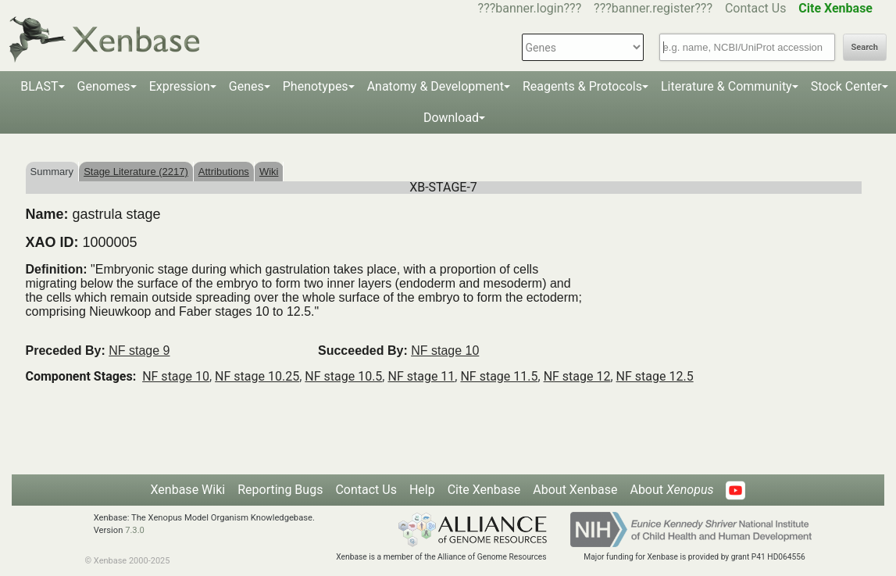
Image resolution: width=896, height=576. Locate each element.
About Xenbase (575, 489)
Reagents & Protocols (582, 86)
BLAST (39, 86)
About (671, 489)
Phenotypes (315, 86)
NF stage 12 (577, 376)
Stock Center (846, 86)
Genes (246, 86)
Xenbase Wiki (188, 489)
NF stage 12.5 (655, 376)
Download (451, 117)
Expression (179, 86)
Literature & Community (726, 86)
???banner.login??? (530, 8)
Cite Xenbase (484, 489)
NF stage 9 (139, 350)
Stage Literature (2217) (136, 171)
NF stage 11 (421, 376)
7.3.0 (135, 530)
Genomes (103, 86)
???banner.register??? (653, 8)
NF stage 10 (445, 350)
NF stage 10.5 (343, 376)
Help (422, 489)
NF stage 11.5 (498, 376)
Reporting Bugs (280, 489)
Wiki (269, 171)
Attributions (223, 171)
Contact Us (756, 8)
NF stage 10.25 (257, 376)
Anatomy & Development (435, 86)
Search (864, 47)
